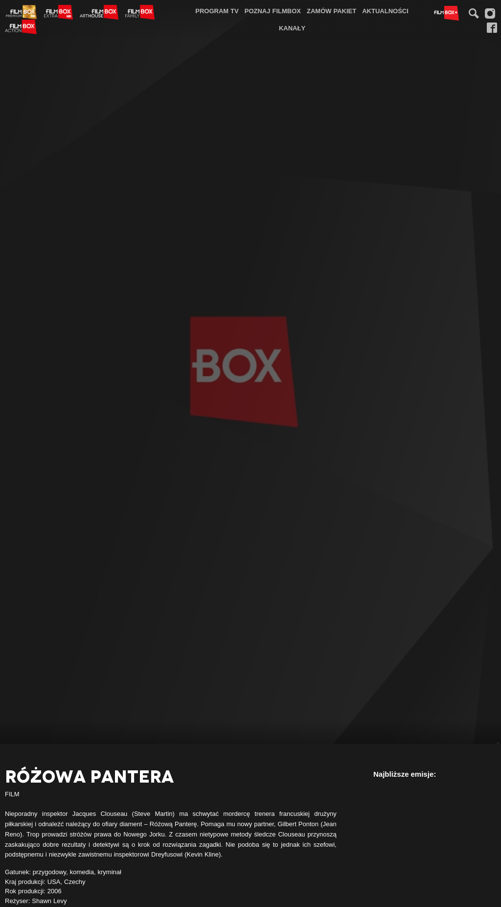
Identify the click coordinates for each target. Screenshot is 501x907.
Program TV (217, 11)
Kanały (292, 28)
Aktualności (385, 11)
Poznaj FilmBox (273, 11)
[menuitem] (217, 11)
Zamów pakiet (331, 11)
